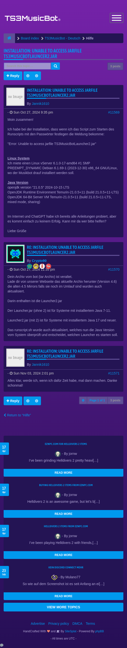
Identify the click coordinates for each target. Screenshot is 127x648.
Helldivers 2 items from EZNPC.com (66, 526)
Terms (90, 623)
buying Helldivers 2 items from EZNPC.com (66, 485)
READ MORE (63, 472)
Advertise (38, 623)
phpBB (99, 631)
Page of (97, 400)
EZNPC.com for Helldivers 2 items (66, 444)
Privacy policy (58, 623)
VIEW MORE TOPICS (63, 607)
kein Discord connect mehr (65, 567)
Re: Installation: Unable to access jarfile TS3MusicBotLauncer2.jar (65, 250)
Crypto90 (39, 261)
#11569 (113, 112)
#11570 (113, 269)
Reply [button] (13, 76)
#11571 (113, 373)
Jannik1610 (40, 104)
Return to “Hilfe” (17, 415)
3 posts (115, 66)
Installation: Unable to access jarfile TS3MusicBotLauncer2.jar (43, 53)
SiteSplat (70, 631)
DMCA (77, 623)
